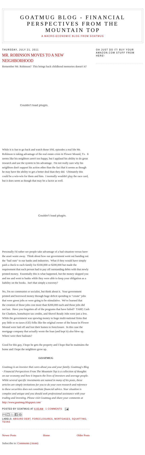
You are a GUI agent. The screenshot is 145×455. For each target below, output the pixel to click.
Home (46, 435)
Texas (6, 422)
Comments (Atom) (27, 443)
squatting (79, 419)
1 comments (53, 409)
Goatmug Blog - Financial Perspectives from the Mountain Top (72, 23)
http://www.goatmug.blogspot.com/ (21, 402)
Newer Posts (9, 435)
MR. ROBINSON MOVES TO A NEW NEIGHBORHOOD (33, 58)
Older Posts (83, 435)
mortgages (62, 419)
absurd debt (21, 419)
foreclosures (42, 419)
